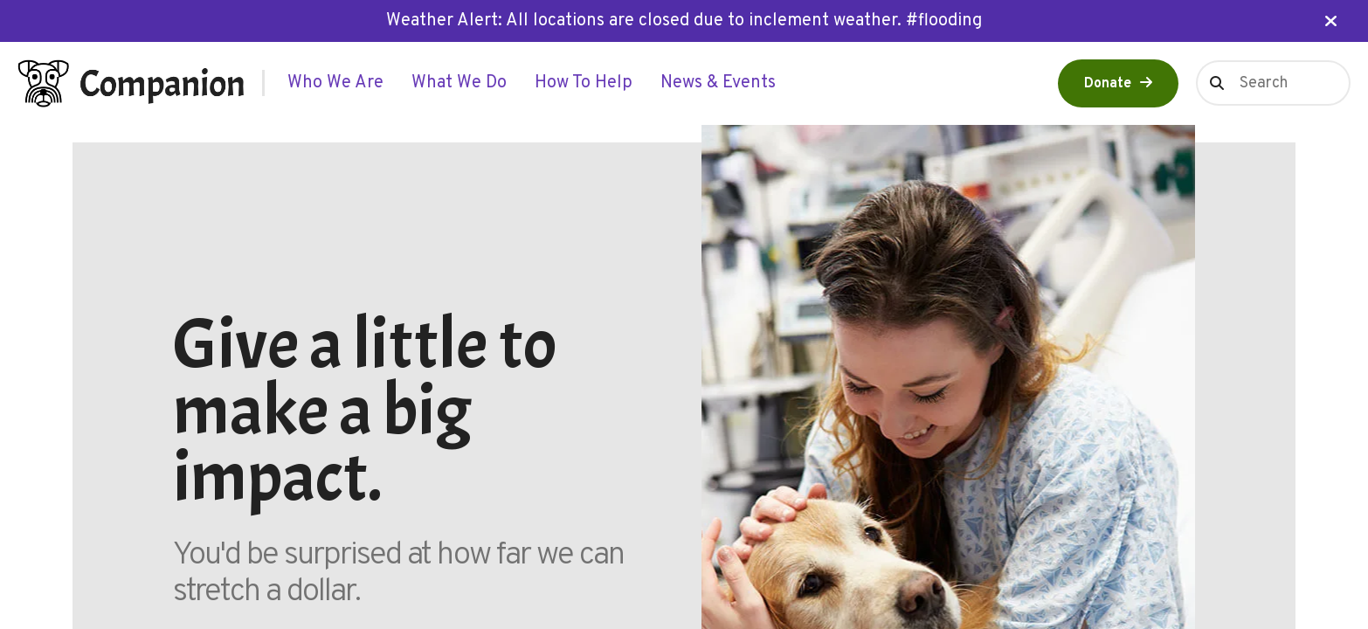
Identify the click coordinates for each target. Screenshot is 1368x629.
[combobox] (1273, 83)
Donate (1107, 84)
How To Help (583, 83)
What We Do (459, 83)
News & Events (718, 83)
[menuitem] (335, 83)
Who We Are (335, 83)
